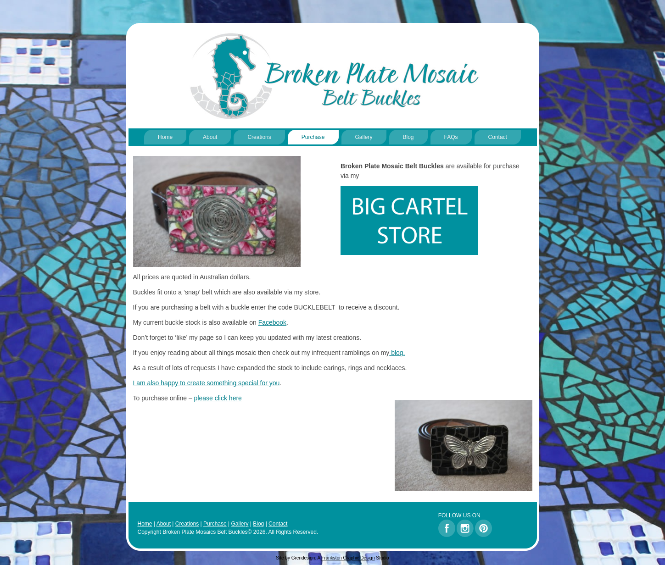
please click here (218, 398)
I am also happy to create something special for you (206, 383)
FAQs (451, 137)
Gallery (364, 137)
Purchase (313, 137)
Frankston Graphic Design (347, 557)
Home (165, 137)
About (210, 137)
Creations (259, 137)
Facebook (272, 322)
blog (397, 352)
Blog (408, 137)
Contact (497, 137)
